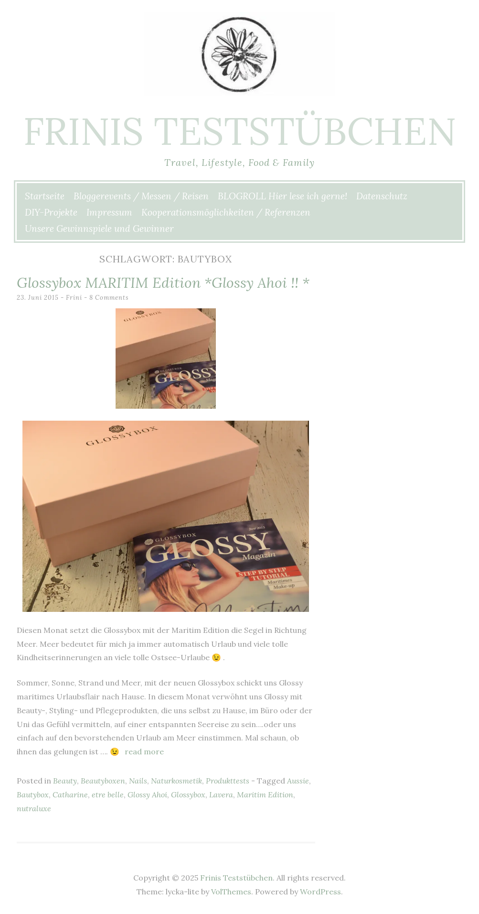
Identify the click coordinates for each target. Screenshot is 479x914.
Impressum (109, 212)
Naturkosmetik (176, 780)
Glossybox (188, 794)
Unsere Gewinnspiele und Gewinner (99, 228)
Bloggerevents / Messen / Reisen (141, 196)
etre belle (108, 794)
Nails (138, 780)
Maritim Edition (265, 794)
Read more (144, 751)
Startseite (44, 196)
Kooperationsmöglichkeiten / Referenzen (225, 212)
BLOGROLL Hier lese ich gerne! (282, 196)
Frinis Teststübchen (239, 131)
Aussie (298, 780)
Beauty (65, 780)
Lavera (221, 794)
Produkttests (227, 780)
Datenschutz (381, 196)
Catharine (70, 794)
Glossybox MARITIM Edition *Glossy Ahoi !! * (163, 282)
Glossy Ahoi (147, 794)
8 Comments (109, 298)
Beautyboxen (103, 780)
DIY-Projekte (51, 212)
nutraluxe (34, 808)
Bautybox (33, 794)
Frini (74, 298)
